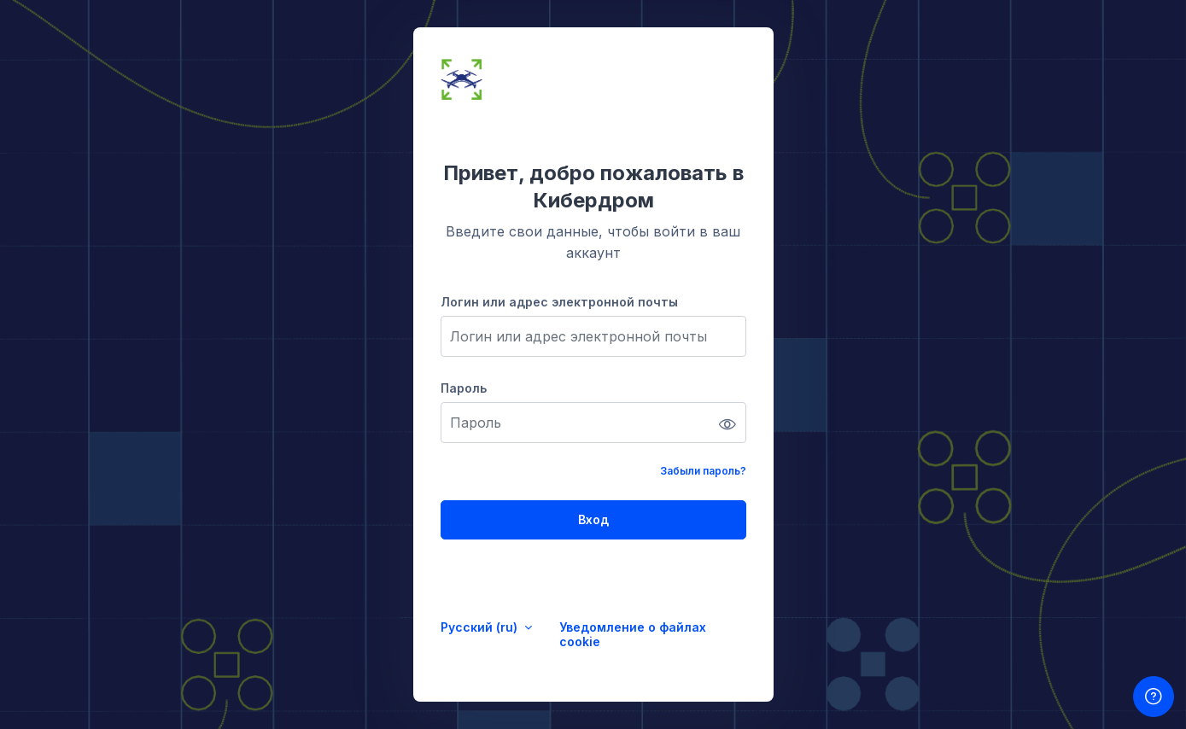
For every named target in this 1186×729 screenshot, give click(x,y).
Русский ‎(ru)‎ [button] (481, 627)
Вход (593, 519)
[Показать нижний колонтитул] (1153, 696)
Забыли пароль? (703, 470)
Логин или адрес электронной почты (559, 302)
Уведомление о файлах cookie (632, 634)
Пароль (464, 388)
